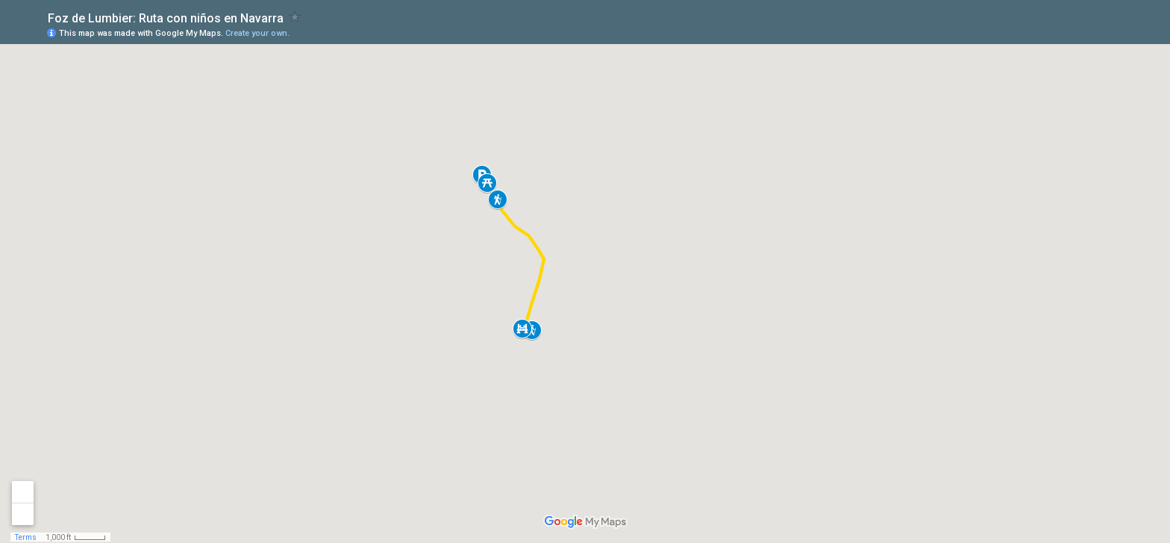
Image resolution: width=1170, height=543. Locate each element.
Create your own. (257, 33)
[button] (487, 183)
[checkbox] (295, 16)
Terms (26, 537)
